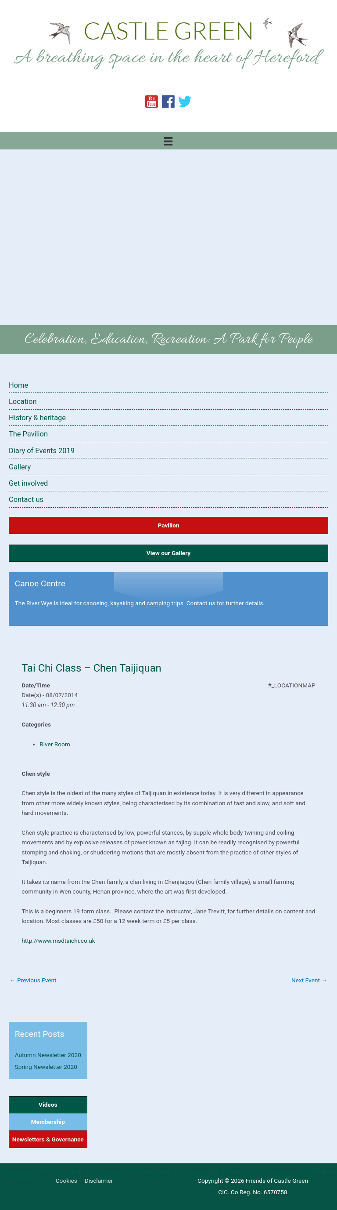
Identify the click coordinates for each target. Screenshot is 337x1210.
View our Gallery (168, 552)
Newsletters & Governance (48, 1139)
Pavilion (168, 525)
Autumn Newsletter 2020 (48, 1054)
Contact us (26, 499)
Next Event (309, 980)
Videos (48, 1104)
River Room (54, 744)
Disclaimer (99, 1180)
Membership (48, 1121)
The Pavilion (28, 434)
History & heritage (37, 418)
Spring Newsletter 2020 (46, 1066)
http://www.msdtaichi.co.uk (59, 940)
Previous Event (33, 980)
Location (22, 401)
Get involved (28, 483)
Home (18, 385)
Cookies (66, 1180)
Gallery (20, 467)
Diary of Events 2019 (42, 451)
